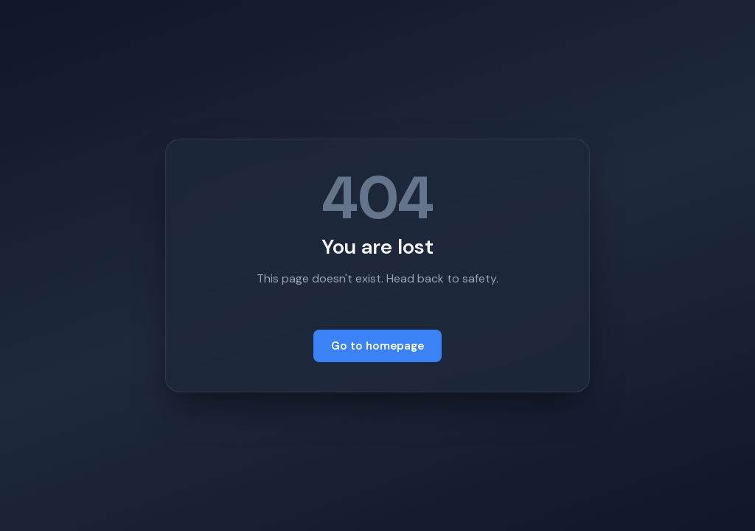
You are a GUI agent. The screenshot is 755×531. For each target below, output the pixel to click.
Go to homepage (377, 346)
